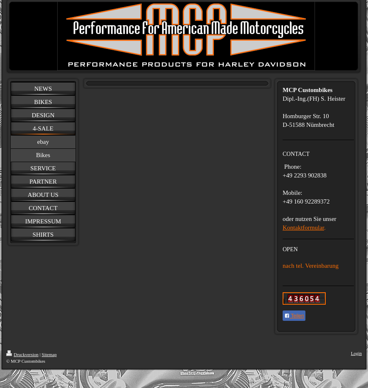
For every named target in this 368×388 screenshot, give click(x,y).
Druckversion (22, 354)
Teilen (294, 316)
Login (356, 353)
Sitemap (49, 354)
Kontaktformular (303, 227)
